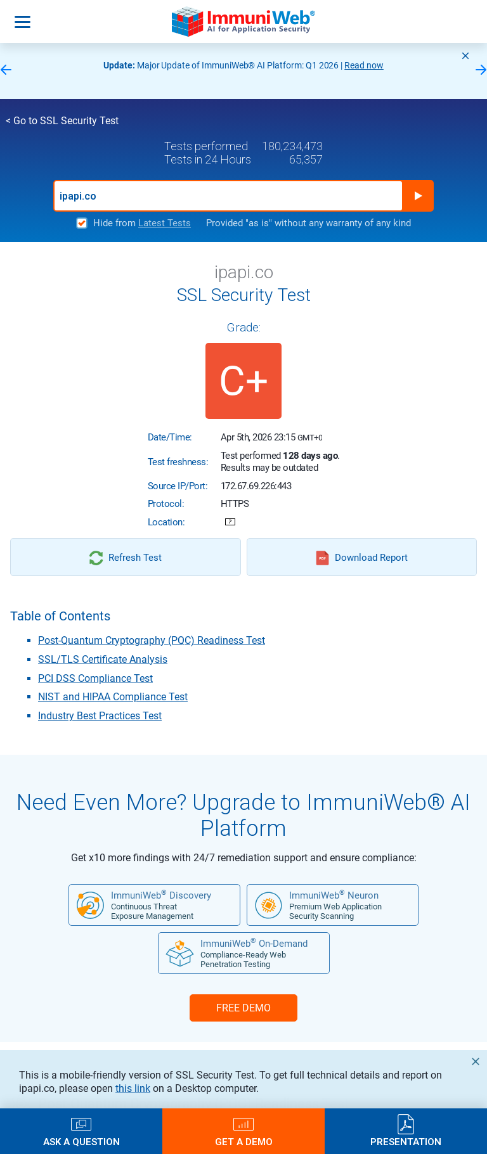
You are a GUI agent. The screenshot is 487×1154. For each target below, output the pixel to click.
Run (417, 195)
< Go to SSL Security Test (62, 121)
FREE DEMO (243, 1008)
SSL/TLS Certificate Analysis (102, 659)
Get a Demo (244, 1141)
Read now (364, 65)
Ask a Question (81, 1141)
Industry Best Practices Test (100, 716)
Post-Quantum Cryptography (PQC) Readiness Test (151, 640)
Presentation (405, 1141)
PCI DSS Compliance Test (95, 678)
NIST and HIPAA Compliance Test (113, 697)
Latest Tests (164, 223)
